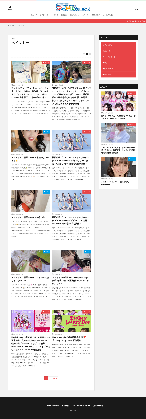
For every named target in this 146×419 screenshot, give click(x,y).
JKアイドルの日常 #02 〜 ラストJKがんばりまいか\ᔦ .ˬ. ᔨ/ (30, 279)
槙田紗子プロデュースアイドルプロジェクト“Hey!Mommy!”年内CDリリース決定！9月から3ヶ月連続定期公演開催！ (70, 160)
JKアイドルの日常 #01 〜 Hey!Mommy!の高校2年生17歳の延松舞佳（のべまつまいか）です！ (71, 280)
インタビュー (109, 45)
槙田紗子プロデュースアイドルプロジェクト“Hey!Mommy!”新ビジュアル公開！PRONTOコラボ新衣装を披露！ (70, 220)
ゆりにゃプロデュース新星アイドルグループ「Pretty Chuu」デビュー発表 (118, 117)
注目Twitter (74, 15)
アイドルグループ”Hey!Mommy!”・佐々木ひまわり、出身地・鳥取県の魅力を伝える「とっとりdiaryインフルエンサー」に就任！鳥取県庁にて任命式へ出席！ (30, 93)
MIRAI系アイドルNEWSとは (102, 15)
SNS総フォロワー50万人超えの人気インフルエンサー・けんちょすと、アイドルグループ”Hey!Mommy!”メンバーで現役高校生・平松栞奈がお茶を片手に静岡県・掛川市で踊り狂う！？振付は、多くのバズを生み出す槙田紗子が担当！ (71, 96)
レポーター (86, 15)
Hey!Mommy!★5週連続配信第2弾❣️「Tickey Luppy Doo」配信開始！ (69, 339)
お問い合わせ (97, 405)
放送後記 (64, 15)
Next (54, 378)
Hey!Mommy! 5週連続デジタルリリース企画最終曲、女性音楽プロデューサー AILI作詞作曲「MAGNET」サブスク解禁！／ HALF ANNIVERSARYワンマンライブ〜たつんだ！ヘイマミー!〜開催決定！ (30, 343)
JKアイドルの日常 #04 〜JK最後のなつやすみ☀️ (30, 159)
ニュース (34, 15)
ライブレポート (45, 15)
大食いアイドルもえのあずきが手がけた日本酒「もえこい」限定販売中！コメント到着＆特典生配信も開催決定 (118, 150)
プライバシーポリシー (81, 405)
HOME (12, 25)
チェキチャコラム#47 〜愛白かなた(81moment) (115, 183)
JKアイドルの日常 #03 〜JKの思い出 (28, 217)
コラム (55, 15)
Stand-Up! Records (51, 405)
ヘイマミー (21, 25)
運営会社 (65, 405)
